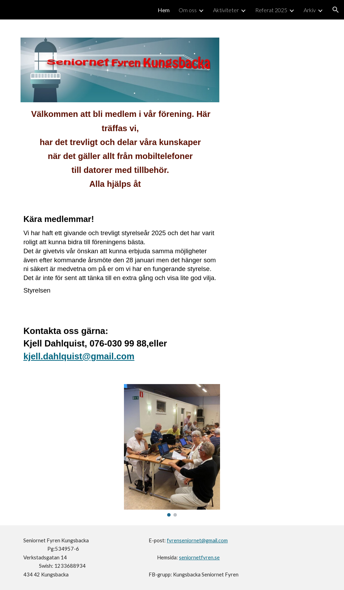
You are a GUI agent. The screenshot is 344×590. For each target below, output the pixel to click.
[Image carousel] (172, 450)
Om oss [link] (188, 10)
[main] (120, 152)
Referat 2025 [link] (271, 10)
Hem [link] (164, 10)
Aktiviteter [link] (226, 10)
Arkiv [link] (310, 10)
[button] (335, 9)
